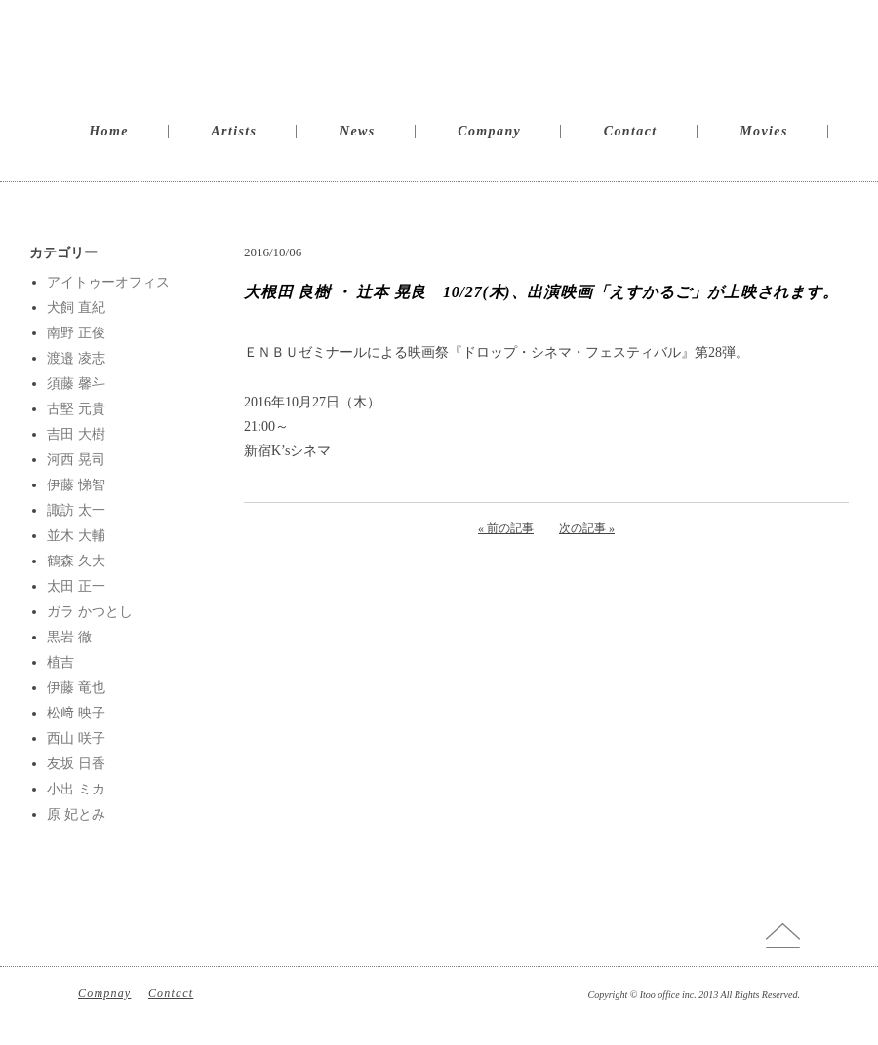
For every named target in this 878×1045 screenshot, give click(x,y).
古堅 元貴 (76, 409)
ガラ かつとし (90, 611)
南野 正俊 (76, 333)
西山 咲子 (76, 738)
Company (489, 131)
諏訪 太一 (76, 510)
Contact (631, 131)
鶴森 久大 (76, 561)
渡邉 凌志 (76, 358)
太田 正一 (76, 586)
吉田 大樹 (76, 434)
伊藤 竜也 (76, 687)
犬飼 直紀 (76, 307)
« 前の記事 (506, 528)
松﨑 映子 (76, 713)
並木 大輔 (76, 535)
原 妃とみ (76, 814)
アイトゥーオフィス (108, 282)
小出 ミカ (76, 789)
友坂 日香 (76, 763)
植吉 (60, 662)
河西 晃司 (76, 459)
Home (109, 131)
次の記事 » (587, 528)
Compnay (104, 993)
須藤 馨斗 (76, 383)
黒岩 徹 (69, 637)
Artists (234, 131)
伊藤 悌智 (76, 485)
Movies (763, 131)
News (357, 131)
